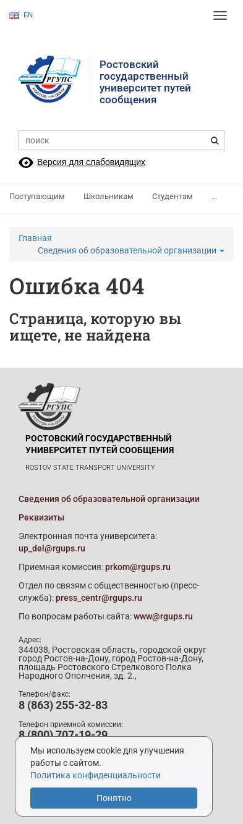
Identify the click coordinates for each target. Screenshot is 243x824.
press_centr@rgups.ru (99, 598)
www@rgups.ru (163, 616)
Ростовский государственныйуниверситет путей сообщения (145, 82)
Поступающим (37, 196)
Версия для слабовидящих (91, 162)
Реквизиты (41, 517)
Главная (35, 238)
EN (21, 15)
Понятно (114, 798)
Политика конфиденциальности (95, 775)
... (214, 196)
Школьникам (108, 196)
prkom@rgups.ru (138, 567)
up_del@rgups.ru (52, 548)
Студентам (172, 196)
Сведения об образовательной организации (131, 250)
